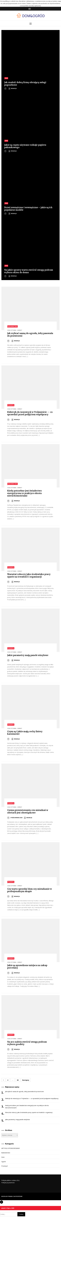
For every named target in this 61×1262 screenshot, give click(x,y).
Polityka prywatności (8, 1183)
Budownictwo (12, 326)
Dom (6, 78)
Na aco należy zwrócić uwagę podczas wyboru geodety (27, 1043)
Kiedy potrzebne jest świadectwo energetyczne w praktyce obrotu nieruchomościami (24, 493)
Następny (25, 1080)
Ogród (3, 1161)
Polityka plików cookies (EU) (10, 1180)
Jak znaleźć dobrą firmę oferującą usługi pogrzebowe (25, 83)
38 (18, 1080)
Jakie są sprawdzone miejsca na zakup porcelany (27, 966)
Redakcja (12, 88)
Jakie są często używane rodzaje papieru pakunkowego (25, 146)
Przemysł (11, 405)
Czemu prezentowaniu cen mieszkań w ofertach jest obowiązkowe (27, 811)
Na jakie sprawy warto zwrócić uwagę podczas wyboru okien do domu (28, 271)
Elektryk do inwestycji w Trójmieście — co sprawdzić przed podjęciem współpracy (30, 413)
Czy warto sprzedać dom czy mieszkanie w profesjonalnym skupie (29, 890)
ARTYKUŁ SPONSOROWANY (10, 1148)
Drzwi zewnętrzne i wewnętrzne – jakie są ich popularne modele (28, 208)
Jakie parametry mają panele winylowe (27, 655)
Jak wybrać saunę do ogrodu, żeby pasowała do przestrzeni (30, 334)
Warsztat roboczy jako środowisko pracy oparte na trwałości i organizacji (28, 575)
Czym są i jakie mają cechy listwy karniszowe (24, 732)
